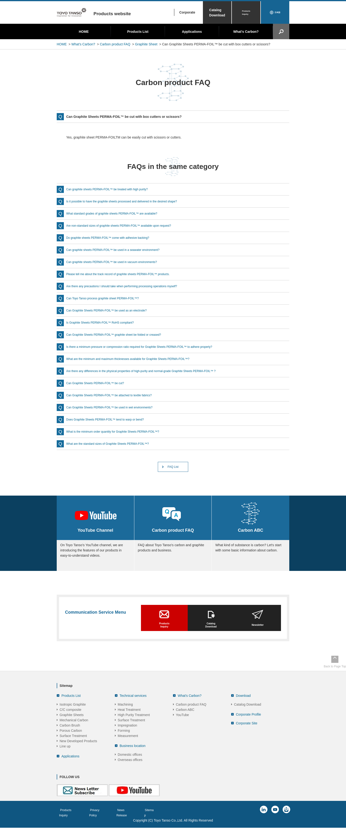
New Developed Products (78, 750)
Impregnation (127, 734)
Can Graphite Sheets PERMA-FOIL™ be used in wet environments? (116, 407)
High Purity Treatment (134, 724)
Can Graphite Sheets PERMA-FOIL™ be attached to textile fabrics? (116, 395)
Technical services (133, 704)
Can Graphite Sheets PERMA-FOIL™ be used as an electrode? (113, 310)
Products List (137, 31)
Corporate (187, 12)
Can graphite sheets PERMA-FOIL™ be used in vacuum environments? (119, 262)
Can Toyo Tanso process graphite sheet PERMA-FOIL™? (108, 298)
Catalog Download (217, 12)
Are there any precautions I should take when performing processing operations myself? (131, 286)
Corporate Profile (248, 723)
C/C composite (70, 718)
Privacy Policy (103, 819)
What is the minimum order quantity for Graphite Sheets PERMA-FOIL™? (120, 431)
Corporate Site (246, 732)
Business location (132, 754)
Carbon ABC (185, 718)
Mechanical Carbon (74, 729)
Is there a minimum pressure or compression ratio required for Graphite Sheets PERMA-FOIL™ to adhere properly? (151, 347)
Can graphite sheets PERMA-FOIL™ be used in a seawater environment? (120, 250)
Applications (192, 31)
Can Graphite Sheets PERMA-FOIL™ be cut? (100, 383)
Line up (65, 755)
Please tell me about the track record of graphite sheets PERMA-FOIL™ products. (126, 274)
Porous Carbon (71, 739)
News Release (133, 819)
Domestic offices (130, 763)
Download (243, 704)
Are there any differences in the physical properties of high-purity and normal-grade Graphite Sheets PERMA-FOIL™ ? (153, 371)
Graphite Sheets (72, 724)
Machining (125, 713)
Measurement (128, 744)
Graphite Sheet (146, 44)
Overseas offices (130, 768)
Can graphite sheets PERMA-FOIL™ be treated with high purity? (113, 189)
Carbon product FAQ (115, 44)
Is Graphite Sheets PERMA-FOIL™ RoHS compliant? (105, 322)
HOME (84, 31)
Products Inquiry (246, 12)
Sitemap (160, 819)
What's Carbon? (246, 31)
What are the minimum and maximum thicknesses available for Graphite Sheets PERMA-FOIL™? (138, 359)
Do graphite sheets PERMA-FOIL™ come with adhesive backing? (114, 237)
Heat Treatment (129, 718)
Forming (124, 739)
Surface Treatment (73, 744)
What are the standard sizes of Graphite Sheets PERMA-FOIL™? (114, 443)
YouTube (182, 724)
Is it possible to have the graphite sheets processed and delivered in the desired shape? (130, 201)
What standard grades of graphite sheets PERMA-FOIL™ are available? (119, 213)
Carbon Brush (70, 734)
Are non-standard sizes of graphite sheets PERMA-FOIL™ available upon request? (127, 225)
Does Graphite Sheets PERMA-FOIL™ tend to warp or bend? (111, 419)
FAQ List (173, 468)
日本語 (277, 12)
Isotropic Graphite (73, 713)
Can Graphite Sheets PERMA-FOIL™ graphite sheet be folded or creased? (121, 334)
